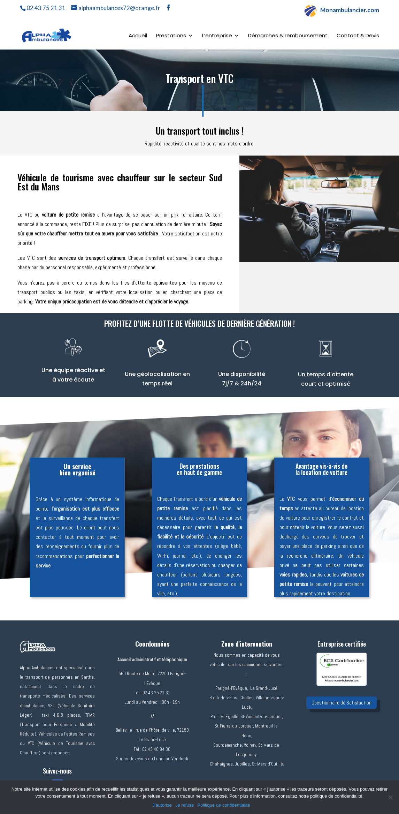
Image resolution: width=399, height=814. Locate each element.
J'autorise (162, 805)
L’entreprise (217, 36)
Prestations (171, 36)
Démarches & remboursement (288, 36)
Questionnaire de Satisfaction (341, 702)
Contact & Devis (358, 36)
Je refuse (184, 805)
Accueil (138, 36)
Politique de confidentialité (223, 805)
